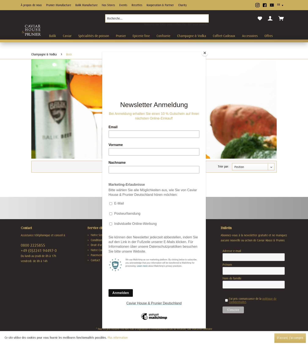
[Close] (205, 53)
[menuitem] (157, 20)
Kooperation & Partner (160, 5)
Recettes (137, 5)
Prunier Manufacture (58, 5)
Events (123, 5)
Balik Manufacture (86, 5)
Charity (182, 5)
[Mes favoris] (260, 18)
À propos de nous (31, 5)
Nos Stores (108, 5)
